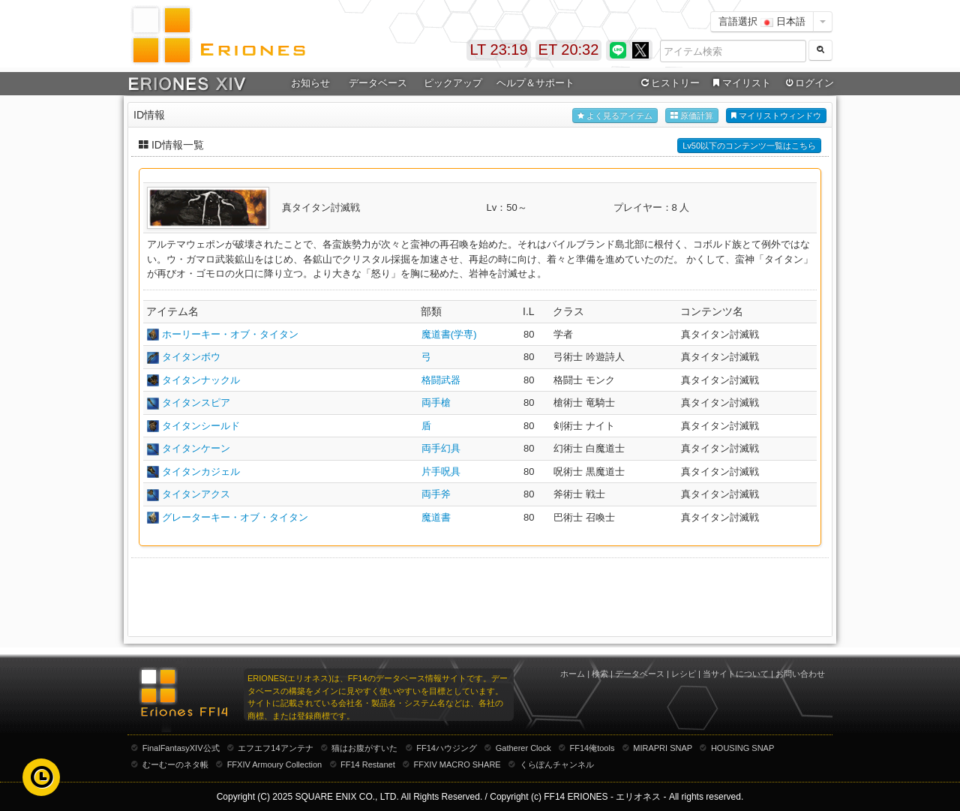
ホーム (572, 673)
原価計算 (691, 116)
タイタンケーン (196, 448)
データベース (378, 83)
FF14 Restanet (367, 764)
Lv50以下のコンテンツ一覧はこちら (749, 145)
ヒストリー (668, 83)
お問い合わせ (800, 673)
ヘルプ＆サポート (535, 83)
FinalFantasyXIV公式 (181, 747)
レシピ (683, 673)
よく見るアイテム (615, 116)
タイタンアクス (196, 494)
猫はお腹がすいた (365, 747)
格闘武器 (441, 380)
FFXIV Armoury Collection (274, 764)
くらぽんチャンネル (557, 764)
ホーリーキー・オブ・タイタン (230, 334)
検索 (600, 673)
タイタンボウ (191, 356)
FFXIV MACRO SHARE (457, 764)
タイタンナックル (201, 380)
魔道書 (436, 517)
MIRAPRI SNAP (662, 747)
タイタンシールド (201, 425)
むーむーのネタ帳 (175, 764)
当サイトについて (736, 673)
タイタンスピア (196, 402)
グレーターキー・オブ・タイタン (235, 517)
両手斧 (436, 494)
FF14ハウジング (446, 747)
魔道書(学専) (449, 334)
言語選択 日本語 (762, 21)
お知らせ (310, 83)
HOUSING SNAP (742, 747)
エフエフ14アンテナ (275, 747)
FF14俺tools (592, 747)
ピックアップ (453, 83)
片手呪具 (441, 471)
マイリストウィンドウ (776, 116)
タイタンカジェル (201, 471)
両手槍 (436, 402)
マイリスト (740, 83)
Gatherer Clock (523, 747)
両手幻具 (441, 448)
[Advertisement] (480, 595)
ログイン (808, 83)
